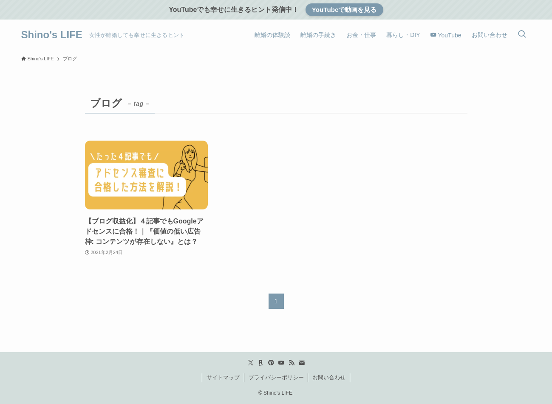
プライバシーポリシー (276, 377)
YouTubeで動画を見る (344, 9)
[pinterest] (271, 363)
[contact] (302, 363)
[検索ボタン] (521, 35)
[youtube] (281, 363)
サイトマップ (223, 377)
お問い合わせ (328, 377)
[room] (261, 363)
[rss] (291, 363)
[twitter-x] (251, 363)
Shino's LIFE (51, 35)
